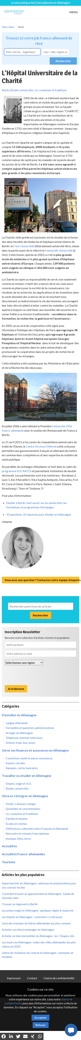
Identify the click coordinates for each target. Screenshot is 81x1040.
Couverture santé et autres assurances (29, 758)
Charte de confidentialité (58, 978)
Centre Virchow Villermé (41, 446)
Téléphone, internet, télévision (24, 737)
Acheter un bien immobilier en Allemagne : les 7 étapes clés (38, 936)
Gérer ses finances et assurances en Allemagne (35, 750)
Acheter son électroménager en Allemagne (28, 929)
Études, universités (21, 90)
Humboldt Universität (58, 250)
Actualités (9, 846)
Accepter (40, 1017)
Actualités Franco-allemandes (23, 854)
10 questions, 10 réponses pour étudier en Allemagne (38, 514)
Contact (32, 978)
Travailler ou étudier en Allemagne (26, 776)
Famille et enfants (17, 818)
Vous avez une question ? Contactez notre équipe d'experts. (42, 580)
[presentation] (32, 675)
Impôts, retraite (15, 763)
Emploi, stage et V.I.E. (19, 783)
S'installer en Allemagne (19, 715)
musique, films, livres (18, 838)
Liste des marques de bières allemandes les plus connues (36, 923)
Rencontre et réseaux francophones (27, 833)
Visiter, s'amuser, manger (21, 803)
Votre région (8, 27)
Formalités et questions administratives (30, 727)
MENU (73, 12)
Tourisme (8, 862)
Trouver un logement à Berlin (20, 904)
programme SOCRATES (17, 471)
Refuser (41, 1025)
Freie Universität (23, 246)
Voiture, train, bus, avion (20, 742)
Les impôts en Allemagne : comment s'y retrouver (32, 917)
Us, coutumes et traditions (50, 90)
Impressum (14, 978)
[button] (71, 1030)
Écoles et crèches (16, 823)
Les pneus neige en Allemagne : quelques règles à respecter (38, 910)
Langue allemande (17, 723)
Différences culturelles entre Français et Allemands (37, 828)
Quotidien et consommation (23, 808)
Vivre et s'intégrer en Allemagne (25, 796)
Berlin (21, 27)
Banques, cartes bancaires (22, 768)
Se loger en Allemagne (19, 733)
